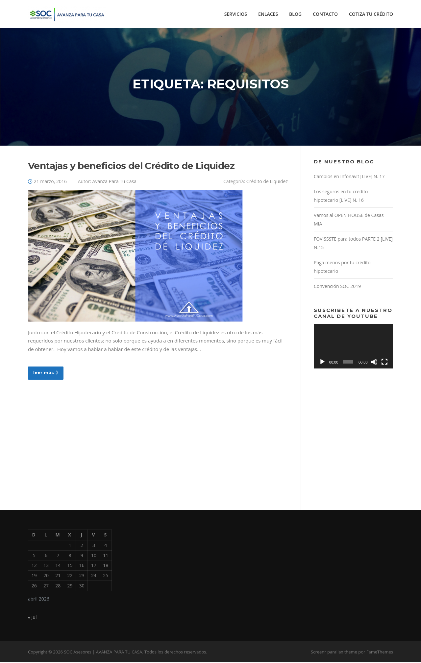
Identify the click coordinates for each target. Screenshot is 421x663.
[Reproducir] (322, 362)
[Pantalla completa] (384, 362)
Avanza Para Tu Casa (114, 181)
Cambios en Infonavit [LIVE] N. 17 (349, 177)
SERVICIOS (235, 14)
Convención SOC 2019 (337, 287)
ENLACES (268, 14)
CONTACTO (325, 14)
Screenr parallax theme (334, 652)
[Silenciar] (374, 362)
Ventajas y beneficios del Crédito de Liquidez (131, 166)
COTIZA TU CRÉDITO (371, 14)
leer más (45, 373)
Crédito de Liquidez (267, 181)
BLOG (295, 14)
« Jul (32, 618)
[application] (353, 346)
